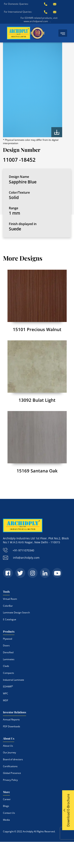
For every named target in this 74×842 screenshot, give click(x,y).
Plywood (7, 638)
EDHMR (8, 686)
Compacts (8, 673)
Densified (8, 652)
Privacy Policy (10, 780)
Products (8, 631)
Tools (6, 591)
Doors (6, 645)
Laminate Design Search (16, 612)
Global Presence (12, 773)
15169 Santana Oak (37, 471)
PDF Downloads (11, 726)
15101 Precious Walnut (37, 329)
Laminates (8, 659)
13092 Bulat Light (37, 400)
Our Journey (9, 752)
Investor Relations (14, 712)
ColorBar (8, 605)
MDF (5, 700)
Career (7, 799)
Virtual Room (10, 599)
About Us (8, 738)
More (6, 792)
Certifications (10, 766)
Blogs (6, 806)
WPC (5, 693)
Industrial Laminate (13, 679)
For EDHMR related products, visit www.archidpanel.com (39, 19)
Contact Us (9, 813)
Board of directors (13, 759)
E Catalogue (9, 619)
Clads (6, 666)
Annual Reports (11, 719)
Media (6, 819)
